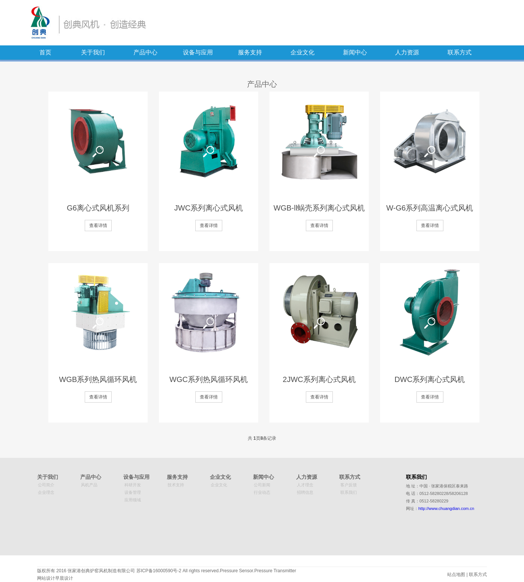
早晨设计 (64, 578)
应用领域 (132, 500)
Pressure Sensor (236, 570)
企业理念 (46, 492)
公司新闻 (262, 485)
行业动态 (262, 492)
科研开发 (132, 485)
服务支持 (250, 52)
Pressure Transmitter (275, 570)
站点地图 (456, 574)
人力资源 (407, 52)
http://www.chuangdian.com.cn (446, 508)
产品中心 (145, 52)
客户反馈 (348, 485)
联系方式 (460, 52)
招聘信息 (305, 492)
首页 (45, 52)
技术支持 (176, 485)
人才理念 (305, 485)
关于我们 (93, 52)
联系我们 (348, 492)
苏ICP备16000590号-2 (158, 570)
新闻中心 (355, 52)
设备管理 (132, 492)
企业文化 (302, 52)
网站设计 (46, 578)
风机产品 (89, 485)
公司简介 (46, 485)
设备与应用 (198, 52)
